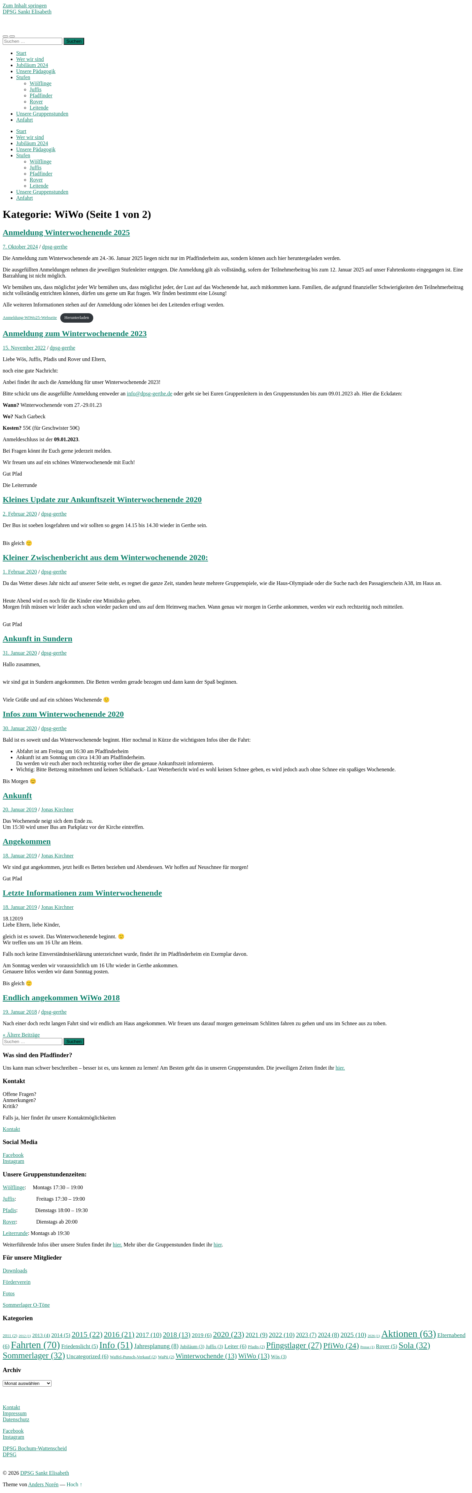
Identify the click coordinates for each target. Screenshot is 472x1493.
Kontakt (11, 1129)
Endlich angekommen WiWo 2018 (61, 997)
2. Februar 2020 (20, 514)
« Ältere (21, 1035)
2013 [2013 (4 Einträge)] (41, 1335)
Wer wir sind (30, 59)
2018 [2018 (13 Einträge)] (177, 1335)
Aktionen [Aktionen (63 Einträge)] (408, 1333)
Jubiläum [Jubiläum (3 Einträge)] (192, 1346)
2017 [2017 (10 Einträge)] (149, 1334)
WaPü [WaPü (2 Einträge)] (166, 1357)
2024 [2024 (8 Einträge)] (328, 1335)
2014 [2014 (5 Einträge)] (61, 1335)
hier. (340, 1068)
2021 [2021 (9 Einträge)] (256, 1334)
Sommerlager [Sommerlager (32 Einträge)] (34, 1355)
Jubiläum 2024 (32, 65)
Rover (36, 101)
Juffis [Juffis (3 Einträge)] (214, 1346)
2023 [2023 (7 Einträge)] (306, 1335)
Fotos (9, 1293)
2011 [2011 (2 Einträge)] (10, 1335)
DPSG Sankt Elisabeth (27, 11)
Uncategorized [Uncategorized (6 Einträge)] (87, 1356)
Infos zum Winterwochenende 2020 (63, 714)
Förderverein (17, 1282)
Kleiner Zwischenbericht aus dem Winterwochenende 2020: (105, 557)
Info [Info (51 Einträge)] (116, 1345)
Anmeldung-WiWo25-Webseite (30, 317)
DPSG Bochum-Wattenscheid (35, 1448)
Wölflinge (41, 83)
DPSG (9, 1454)
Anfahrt (24, 120)
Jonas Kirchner (57, 809)
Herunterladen (76, 317)
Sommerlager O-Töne (26, 1305)
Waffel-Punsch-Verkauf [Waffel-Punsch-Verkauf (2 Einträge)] (133, 1357)
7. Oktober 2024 (20, 247)
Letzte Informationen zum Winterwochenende (82, 892)
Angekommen (27, 841)
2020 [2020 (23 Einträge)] (228, 1334)
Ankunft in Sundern (37, 638)
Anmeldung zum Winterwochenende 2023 (75, 333)
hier (218, 1244)
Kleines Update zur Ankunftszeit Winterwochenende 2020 (102, 499)
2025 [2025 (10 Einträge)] (353, 1334)
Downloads (15, 1270)
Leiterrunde (15, 1233)
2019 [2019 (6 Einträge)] (202, 1335)
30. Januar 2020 (20, 728)
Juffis (35, 89)
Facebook (13, 1155)
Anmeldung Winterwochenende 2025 (66, 232)
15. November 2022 (24, 348)
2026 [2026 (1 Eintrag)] (374, 1336)
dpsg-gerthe (55, 247)
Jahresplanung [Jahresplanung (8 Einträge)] (156, 1346)
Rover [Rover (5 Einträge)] (386, 1346)
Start (21, 53)
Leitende (39, 107)
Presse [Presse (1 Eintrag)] (367, 1347)
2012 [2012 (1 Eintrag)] (25, 1336)
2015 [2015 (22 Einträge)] (87, 1334)
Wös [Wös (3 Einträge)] (278, 1356)
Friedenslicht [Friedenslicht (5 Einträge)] (79, 1346)
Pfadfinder (41, 95)
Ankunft (17, 795)
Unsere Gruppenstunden (42, 114)
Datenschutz (16, 1419)
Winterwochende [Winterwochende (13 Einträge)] (206, 1356)
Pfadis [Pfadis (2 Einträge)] (256, 1346)
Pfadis (9, 1210)
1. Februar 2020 (20, 572)
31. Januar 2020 (20, 653)
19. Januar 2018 (20, 1012)
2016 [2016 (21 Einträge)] (119, 1334)
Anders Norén (43, 1484)
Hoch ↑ (74, 1484)
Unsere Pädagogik (36, 71)
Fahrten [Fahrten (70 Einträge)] (35, 1344)
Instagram (13, 1161)
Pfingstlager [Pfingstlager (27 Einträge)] (294, 1345)
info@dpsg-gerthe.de (149, 393)
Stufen (23, 77)
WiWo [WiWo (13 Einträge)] (253, 1356)
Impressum (15, 1413)
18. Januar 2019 (20, 855)
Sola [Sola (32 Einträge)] (414, 1345)
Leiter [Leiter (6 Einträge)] (236, 1346)
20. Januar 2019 (20, 809)
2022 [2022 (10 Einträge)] (282, 1334)
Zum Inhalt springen (25, 5)
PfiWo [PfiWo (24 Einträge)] (341, 1345)
